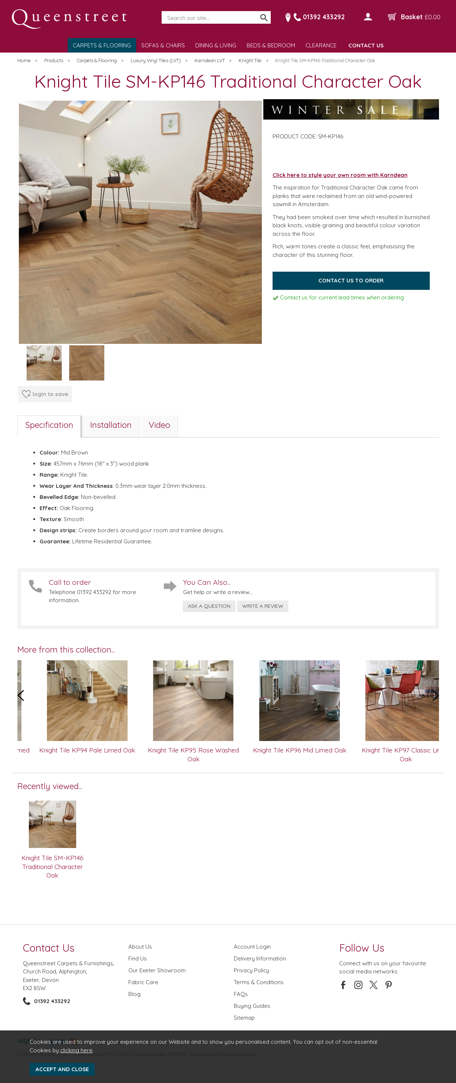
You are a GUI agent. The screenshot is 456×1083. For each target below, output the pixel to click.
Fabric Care (143, 982)
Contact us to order (351, 280)
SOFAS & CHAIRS (163, 45)
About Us (140, 946)
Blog (134, 994)
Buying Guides (252, 1005)
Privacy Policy (251, 970)
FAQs (241, 994)
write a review (262, 606)
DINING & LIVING (215, 45)
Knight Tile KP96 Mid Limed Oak (315, 750)
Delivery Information (260, 958)
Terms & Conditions (259, 982)
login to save (45, 394)
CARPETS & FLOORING (102, 45)
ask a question (209, 606)
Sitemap (244, 1017)
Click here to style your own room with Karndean (340, 174)
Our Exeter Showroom (157, 970)
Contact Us (48, 947)
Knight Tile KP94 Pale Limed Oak (102, 750)
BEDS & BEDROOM (271, 45)
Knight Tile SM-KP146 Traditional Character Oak (52, 866)
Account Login (252, 946)
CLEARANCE (321, 45)
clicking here (76, 1050)
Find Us (137, 958)
